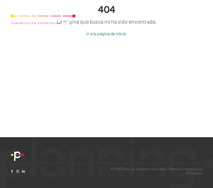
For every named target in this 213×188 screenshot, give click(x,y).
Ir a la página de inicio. (106, 33)
